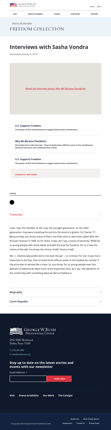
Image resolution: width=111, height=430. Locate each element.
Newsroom (75, 419)
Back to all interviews (21, 23)
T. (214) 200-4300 (17, 350)
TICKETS (57, 14)
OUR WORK (75, 14)
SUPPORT (94, 14)
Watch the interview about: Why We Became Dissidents (55, 88)
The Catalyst (65, 395)
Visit (12, 395)
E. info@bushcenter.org (20, 354)
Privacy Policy (94, 423)
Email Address (18, 372)
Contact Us (81, 423)
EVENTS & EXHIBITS (35, 14)
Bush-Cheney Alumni (91, 419)
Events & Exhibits (29, 395)
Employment (67, 423)
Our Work (48, 395)
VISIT (15, 14)
